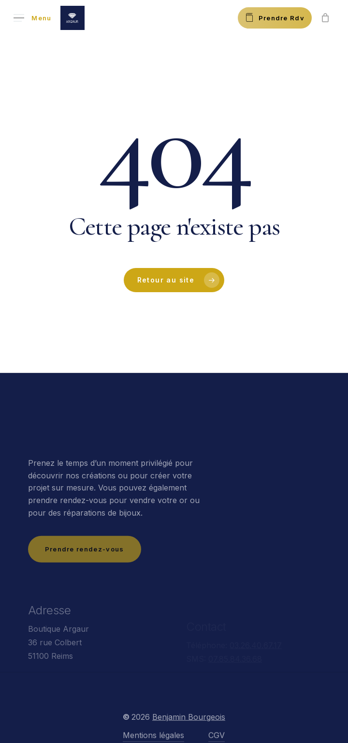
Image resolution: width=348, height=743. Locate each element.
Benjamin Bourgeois (188, 730)
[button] (33, 18)
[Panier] (325, 18)
